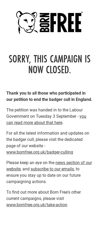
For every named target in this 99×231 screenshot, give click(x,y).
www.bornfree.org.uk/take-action (36, 204)
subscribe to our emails (52, 168)
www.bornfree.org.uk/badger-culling (39, 152)
